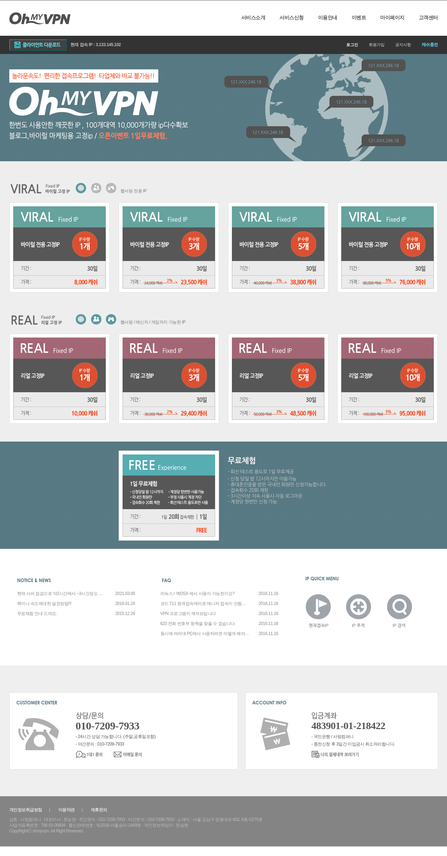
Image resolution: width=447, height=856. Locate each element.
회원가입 (376, 45)
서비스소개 (253, 17)
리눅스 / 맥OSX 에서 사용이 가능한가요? (197, 593)
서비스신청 (291, 17)
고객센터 (428, 17)
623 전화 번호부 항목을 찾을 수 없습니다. (198, 623)
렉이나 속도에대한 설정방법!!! (44, 603)
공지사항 (403, 45)
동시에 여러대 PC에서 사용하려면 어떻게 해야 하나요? (205, 633)
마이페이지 (392, 17)
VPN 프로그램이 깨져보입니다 (188, 613)
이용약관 (66, 809)
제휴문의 (99, 809)
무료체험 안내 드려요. (37, 613)
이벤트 (359, 17)
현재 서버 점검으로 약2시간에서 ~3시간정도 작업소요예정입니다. (61, 593)
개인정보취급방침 (25, 809)
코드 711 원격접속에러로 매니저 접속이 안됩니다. (205, 603)
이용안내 (327, 17)
